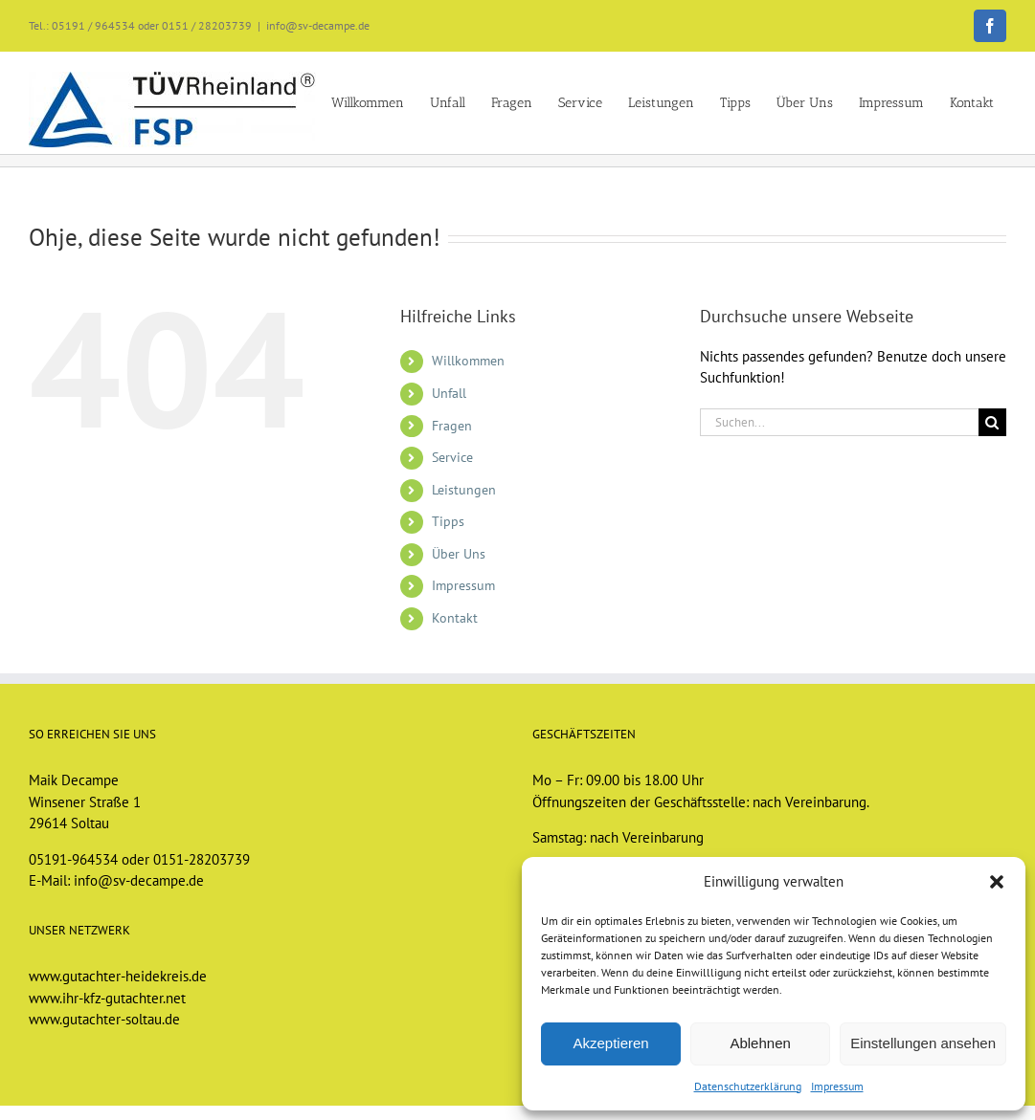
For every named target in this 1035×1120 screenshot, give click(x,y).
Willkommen (468, 360)
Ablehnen (760, 1043)
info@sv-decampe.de (318, 25)
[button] (996, 881)
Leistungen (464, 489)
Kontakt (455, 617)
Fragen (452, 425)
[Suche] (992, 422)
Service (452, 457)
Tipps (448, 521)
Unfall (449, 393)
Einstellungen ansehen (923, 1043)
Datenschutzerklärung (747, 1086)
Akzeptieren (610, 1043)
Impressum (837, 1086)
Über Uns (458, 553)
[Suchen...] (839, 422)
